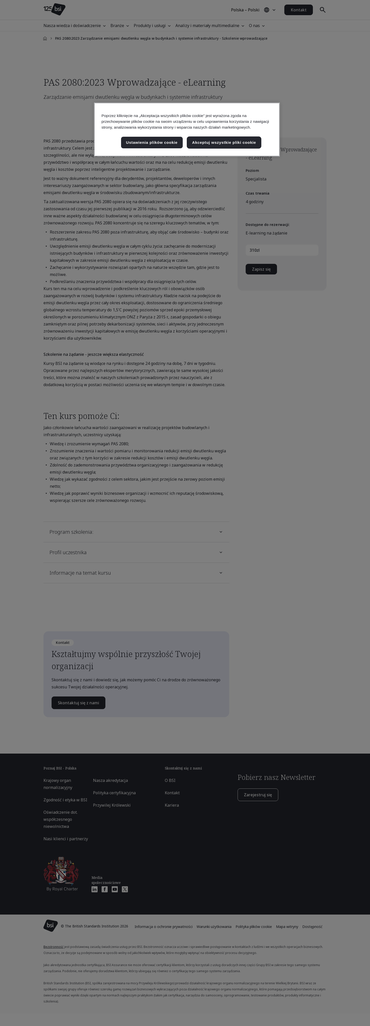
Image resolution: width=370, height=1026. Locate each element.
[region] (187, 129)
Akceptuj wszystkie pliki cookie (224, 142)
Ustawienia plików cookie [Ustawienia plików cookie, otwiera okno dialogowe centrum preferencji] (152, 142)
